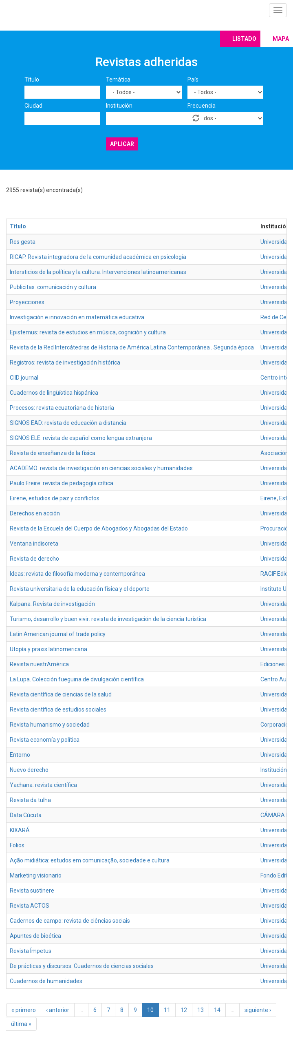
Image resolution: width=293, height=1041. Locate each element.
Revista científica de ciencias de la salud (61, 694)
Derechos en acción (35, 513)
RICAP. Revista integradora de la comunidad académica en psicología (98, 257)
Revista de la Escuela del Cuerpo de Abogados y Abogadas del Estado (99, 528)
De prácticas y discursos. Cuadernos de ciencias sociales (82, 966)
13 (200, 1010)
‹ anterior (57, 1010)
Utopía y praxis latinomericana (48, 649)
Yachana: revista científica (43, 785)
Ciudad (33, 105)
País (192, 79)
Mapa (281, 38)
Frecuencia (201, 105)
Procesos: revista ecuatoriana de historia (62, 407)
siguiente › (258, 1010)
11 (167, 1010)
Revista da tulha (30, 800)
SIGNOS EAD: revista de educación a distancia (68, 423)
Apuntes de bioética (35, 936)
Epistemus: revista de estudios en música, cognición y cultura (88, 332)
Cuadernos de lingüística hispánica (54, 392)
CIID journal (24, 377)
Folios (17, 845)
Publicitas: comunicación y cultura (53, 287)
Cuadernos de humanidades (46, 981)
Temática (118, 79)
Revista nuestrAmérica (39, 664)
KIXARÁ (20, 830)
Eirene (268, 498)
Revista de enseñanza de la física (52, 453)
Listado (244, 38)
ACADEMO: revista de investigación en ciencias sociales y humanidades (101, 468)
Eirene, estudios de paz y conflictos (54, 498)
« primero (23, 1010)
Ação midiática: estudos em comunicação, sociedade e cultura (90, 860)
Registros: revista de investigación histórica (65, 362)
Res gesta (22, 242)
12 (184, 1010)
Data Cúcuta (26, 815)
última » (21, 1024)
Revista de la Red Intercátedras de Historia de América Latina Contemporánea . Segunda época (132, 347)
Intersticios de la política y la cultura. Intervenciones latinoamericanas (98, 272)
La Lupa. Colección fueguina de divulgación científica (77, 679)
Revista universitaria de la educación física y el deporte (80, 589)
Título (31, 79)
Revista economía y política (44, 739)
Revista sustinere (32, 890)
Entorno (20, 754)
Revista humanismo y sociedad (50, 724)
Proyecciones (27, 302)
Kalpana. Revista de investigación (52, 604)
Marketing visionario (36, 875)
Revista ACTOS (29, 905)
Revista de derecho (34, 558)
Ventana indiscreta (34, 543)
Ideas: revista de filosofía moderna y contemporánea (77, 573)
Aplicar (122, 144)
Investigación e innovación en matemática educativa (77, 317)
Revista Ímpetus (30, 951)
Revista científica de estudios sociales (58, 709)
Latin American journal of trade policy (58, 634)
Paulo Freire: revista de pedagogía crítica (61, 483)
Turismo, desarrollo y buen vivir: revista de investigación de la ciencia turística (108, 619)
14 (217, 1010)
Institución (119, 105)
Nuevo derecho (29, 770)
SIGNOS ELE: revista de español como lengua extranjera (81, 438)
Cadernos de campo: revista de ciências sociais (70, 920)
